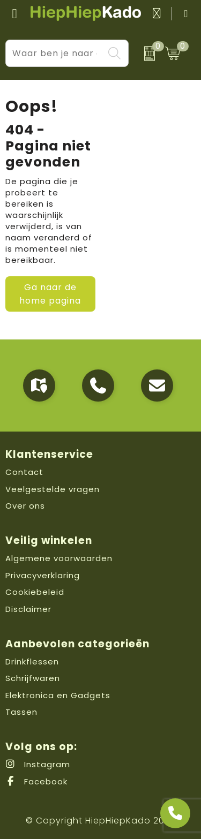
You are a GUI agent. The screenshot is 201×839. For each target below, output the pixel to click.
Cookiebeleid (34, 592)
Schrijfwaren (32, 678)
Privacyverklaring (42, 575)
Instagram (37, 764)
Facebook (36, 781)
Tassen (21, 711)
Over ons (25, 505)
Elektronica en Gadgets (57, 695)
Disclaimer (28, 609)
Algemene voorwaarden (59, 558)
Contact (24, 472)
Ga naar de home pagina (50, 294)
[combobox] (55, 53)
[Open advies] (175, 813)
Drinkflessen (32, 661)
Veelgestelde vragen (52, 489)
